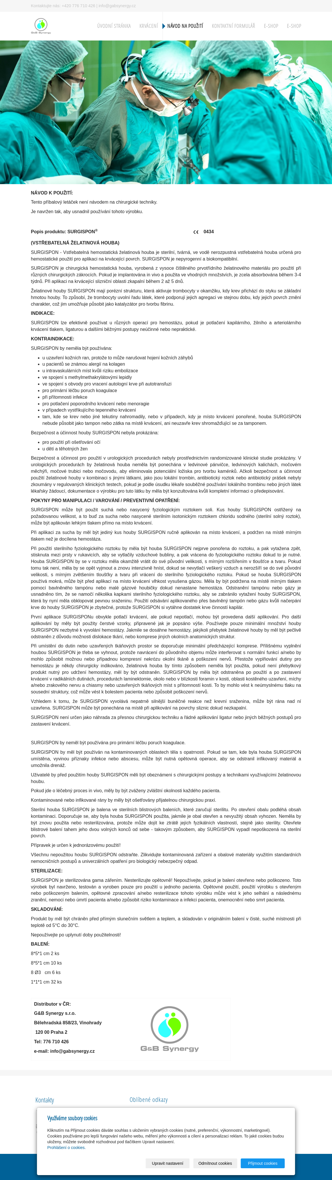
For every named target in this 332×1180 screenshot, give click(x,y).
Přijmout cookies (263, 1163)
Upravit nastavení (167, 1163)
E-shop (271, 26)
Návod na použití (185, 26)
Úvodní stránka (114, 26)
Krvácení (148, 26)
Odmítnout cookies (215, 1163)
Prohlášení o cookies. (66, 1147)
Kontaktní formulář (233, 26)
